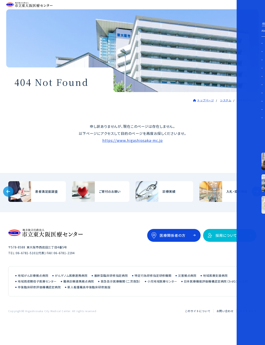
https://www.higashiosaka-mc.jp (132, 155)
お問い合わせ (225, 326)
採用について (226, 250)
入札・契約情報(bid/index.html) (228, 207)
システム (225, 116)
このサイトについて (198, 326)
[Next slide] (257, 207)
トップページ (205, 116)
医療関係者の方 (173, 250)
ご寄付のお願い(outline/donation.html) (101, 207)
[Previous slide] (8, 207)
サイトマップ (248, 326)
